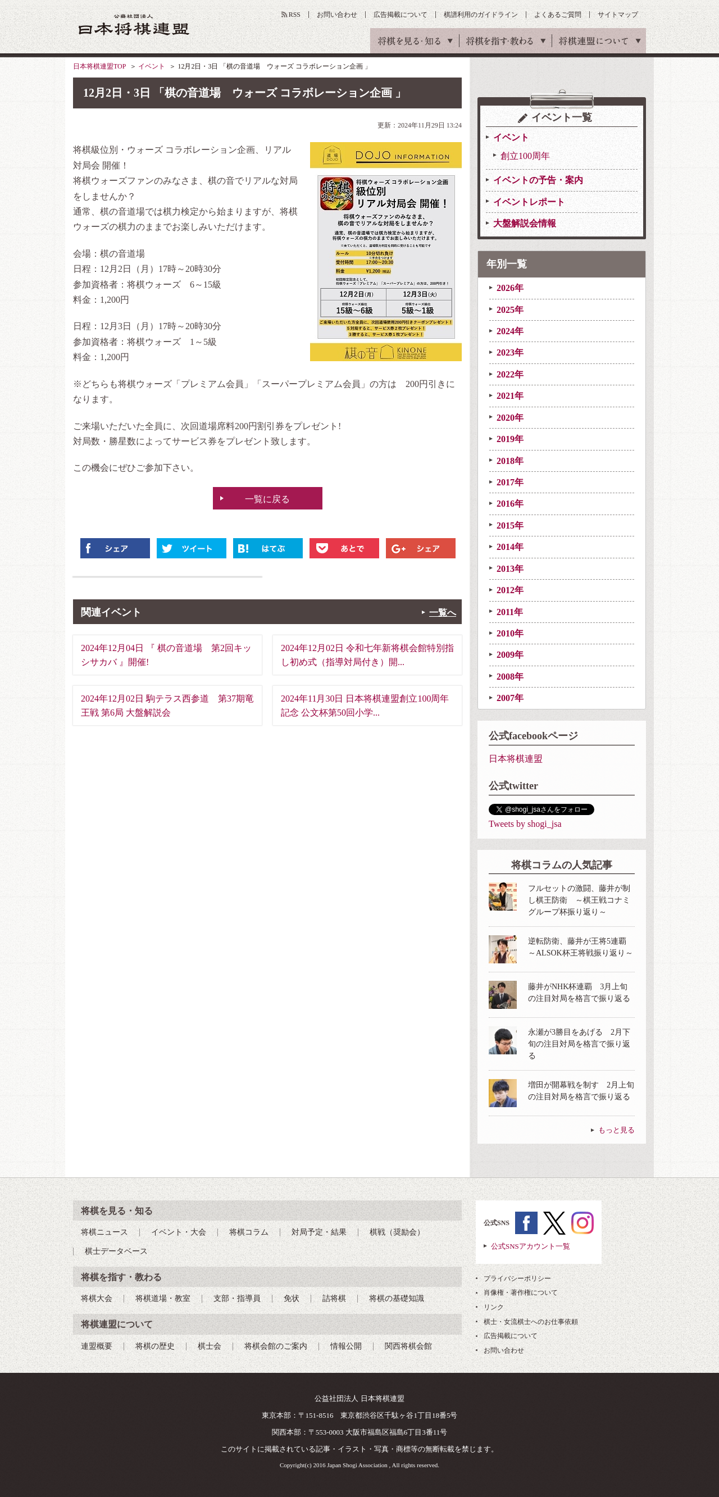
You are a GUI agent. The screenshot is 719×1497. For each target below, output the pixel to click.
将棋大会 (96, 1298)
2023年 (510, 352)
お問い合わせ (337, 15)
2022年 (510, 374)
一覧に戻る (267, 499)
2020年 (510, 417)
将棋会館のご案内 (275, 1346)
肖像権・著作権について (521, 1292)
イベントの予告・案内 (538, 180)
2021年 (510, 396)
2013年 (510, 569)
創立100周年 (525, 156)
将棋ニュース (104, 1232)
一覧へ (442, 612)
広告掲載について (400, 15)
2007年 (510, 698)
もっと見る (616, 1130)
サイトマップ (618, 15)
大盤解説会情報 (524, 223)
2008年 (510, 676)
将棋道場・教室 (162, 1298)
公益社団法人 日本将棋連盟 (134, 24)
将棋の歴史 (155, 1346)
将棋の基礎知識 (396, 1298)
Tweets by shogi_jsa (525, 824)
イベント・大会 (178, 1232)
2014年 (510, 547)
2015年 (510, 525)
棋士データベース (116, 1251)
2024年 (510, 331)
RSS (295, 15)
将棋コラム (249, 1232)
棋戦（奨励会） (397, 1232)
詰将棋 (334, 1298)
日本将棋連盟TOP (99, 66)
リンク (494, 1307)
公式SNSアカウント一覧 (530, 1246)
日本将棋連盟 (516, 758)
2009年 (510, 654)
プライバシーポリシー (517, 1278)
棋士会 (209, 1346)
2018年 (510, 461)
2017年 (510, 482)
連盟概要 (96, 1346)
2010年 (510, 633)
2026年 (510, 288)
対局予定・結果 (319, 1232)
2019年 (510, 439)
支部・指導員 (237, 1298)
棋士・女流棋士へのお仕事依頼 (531, 1322)
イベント (151, 66)
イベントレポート (529, 202)
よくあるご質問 (557, 15)
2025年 (510, 310)
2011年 (510, 612)
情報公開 (346, 1346)
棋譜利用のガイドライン (481, 15)
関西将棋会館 (408, 1346)
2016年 (510, 503)
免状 (291, 1298)
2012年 (510, 590)
